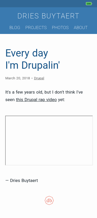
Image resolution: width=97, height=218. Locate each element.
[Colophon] (48, 203)
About (80, 27)
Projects (36, 27)
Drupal (39, 78)
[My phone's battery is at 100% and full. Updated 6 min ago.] (89, 3)
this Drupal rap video (36, 99)
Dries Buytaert (48, 16)
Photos (60, 27)
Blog (14, 27)
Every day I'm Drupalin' (32, 59)
